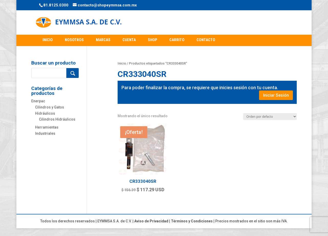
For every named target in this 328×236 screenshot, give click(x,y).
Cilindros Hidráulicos (57, 119)
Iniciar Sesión (276, 95)
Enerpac (38, 101)
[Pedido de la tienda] (270, 116)
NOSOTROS (74, 40)
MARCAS (103, 40)
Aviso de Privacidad (151, 221)
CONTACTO (206, 40)
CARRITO (176, 40)
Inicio (122, 63)
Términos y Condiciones (192, 221)
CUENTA (129, 40)
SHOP (152, 40)
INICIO (48, 40)
